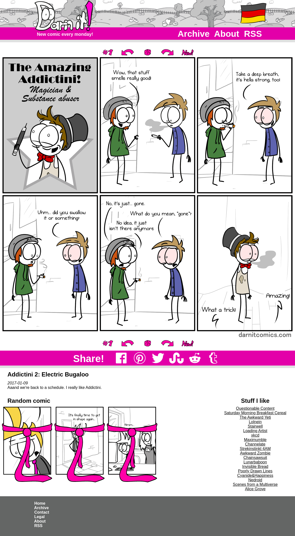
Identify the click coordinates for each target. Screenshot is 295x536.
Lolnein (255, 422)
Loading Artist (255, 431)
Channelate (255, 444)
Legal (39, 517)
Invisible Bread (255, 466)
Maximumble (255, 440)
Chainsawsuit (255, 457)
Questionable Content (255, 408)
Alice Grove (255, 489)
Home (39, 503)
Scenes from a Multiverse (255, 484)
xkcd (255, 435)
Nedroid (255, 480)
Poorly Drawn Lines (255, 471)
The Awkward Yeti (255, 417)
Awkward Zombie (255, 453)
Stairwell (255, 426)
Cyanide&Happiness (255, 475)
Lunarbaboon (255, 462)
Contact (41, 512)
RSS (253, 34)
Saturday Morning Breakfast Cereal (255, 413)
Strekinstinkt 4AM (255, 449)
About (227, 34)
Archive (193, 34)
